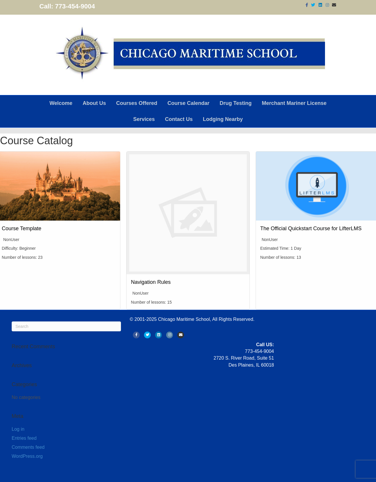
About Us (94, 103)
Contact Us (179, 119)
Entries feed (24, 438)
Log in (18, 429)
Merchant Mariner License (294, 103)
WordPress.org (27, 456)
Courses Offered (136, 103)
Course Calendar (188, 103)
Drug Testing (236, 103)
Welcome (61, 103)
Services (144, 119)
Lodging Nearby (223, 119)
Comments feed (28, 447)
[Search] (66, 326)
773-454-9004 (75, 6)
